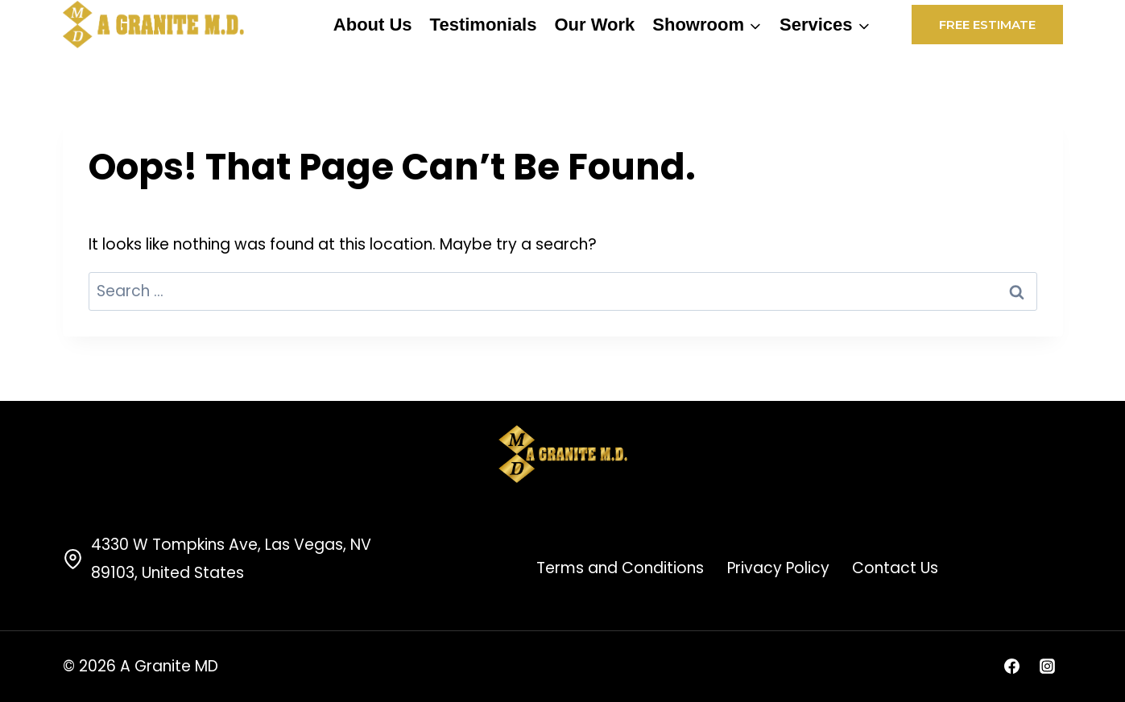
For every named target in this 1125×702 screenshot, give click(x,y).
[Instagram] (1047, 666)
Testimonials (483, 24)
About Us (372, 24)
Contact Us (895, 568)
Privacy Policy (778, 568)
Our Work (594, 24)
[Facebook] (1012, 666)
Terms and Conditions (620, 568)
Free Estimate (987, 24)
